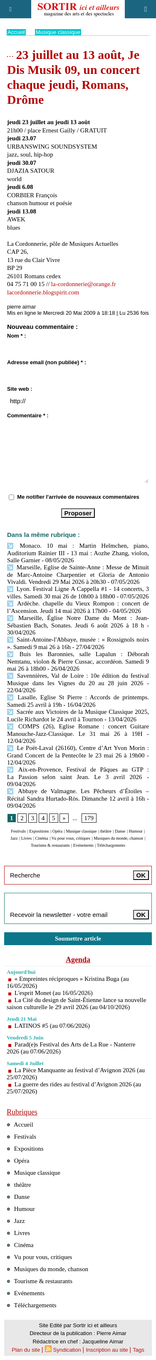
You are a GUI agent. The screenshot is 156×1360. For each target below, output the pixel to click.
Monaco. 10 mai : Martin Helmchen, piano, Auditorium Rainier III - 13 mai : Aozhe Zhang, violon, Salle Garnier (78, 553)
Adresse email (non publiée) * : (46, 362)
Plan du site (26, 1350)
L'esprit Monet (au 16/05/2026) (54, 993)
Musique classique (58, 32)
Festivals (18, 831)
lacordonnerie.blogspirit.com (43, 292)
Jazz (13, 838)
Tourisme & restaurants (50, 845)
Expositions (39, 831)
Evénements (83, 845)
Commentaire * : (28, 415)
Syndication (67, 1350)
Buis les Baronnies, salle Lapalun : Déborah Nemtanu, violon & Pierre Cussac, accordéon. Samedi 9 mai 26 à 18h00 (78, 661)
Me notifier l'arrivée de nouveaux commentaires (78, 497)
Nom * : (16, 336)
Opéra (57, 831)
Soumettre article (78, 938)
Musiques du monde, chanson (118, 838)
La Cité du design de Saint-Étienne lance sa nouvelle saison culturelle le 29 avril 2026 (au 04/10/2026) (76, 1003)
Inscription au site (107, 1350)
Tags (138, 1350)
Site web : (19, 389)
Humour (136, 831)
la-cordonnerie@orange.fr (83, 284)
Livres (26, 838)
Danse (120, 831)
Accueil (16, 32)
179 (89, 818)
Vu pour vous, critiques (71, 838)
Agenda (78, 960)
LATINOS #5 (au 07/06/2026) (52, 1025)
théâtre (105, 831)
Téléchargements (111, 845)
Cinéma (41, 838)
